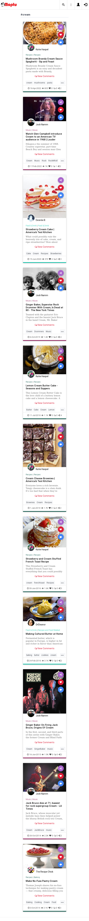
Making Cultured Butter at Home (44, 633)
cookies (44, 655)
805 (45, 88)
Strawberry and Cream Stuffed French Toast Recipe (43, 560)
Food (54, 902)
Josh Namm (42, 124)
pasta (49, 82)
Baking (37, 877)
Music (28, 130)
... (62, 82)
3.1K (45, 660)
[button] (63, 5)
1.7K (44, 508)
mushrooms (39, 82)
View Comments (44, 76)
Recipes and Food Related (49, 630)
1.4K (44, 337)
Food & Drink (31, 225)
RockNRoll (53, 160)
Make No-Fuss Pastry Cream (42, 880)
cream (29, 82)
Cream (29, 160)
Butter (29, 409)
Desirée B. (41, 220)
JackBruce (39, 830)
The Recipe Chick (44, 871)
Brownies (30, 502)
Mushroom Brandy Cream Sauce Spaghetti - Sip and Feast (44, 60)
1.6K (45, 588)
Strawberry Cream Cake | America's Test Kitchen (40, 231)
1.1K (44, 415)
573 (45, 259)
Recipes (29, 55)
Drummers (39, 331)
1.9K (45, 754)
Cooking (38, 902)
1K (45, 166)
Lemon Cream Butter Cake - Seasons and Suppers (42, 387)
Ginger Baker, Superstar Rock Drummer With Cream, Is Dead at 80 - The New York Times (44, 307)
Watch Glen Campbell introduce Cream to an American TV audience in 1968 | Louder (44, 136)
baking (29, 655)
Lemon (51, 409)
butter (36, 655)
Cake (28, 253)
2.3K (45, 835)
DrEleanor (41, 624)
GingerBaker (39, 749)
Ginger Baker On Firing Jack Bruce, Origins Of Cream (42, 726)
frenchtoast (39, 583)
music (50, 749)
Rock (44, 160)
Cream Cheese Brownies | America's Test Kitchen (40, 480)
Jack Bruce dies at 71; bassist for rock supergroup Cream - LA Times (44, 805)
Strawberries (55, 253)
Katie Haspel (42, 49)
